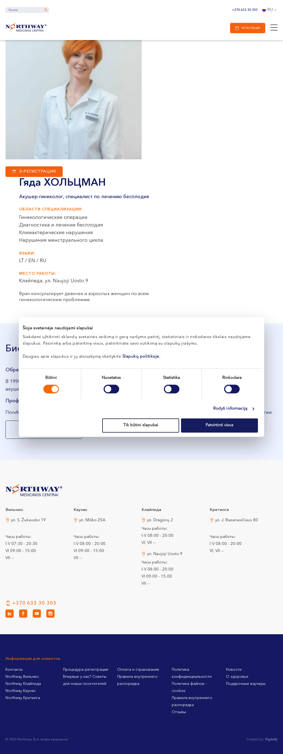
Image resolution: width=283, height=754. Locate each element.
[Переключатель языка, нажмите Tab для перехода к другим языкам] (270, 10)
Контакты (14, 670)
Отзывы (179, 712)
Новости (234, 670)
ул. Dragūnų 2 (160, 520)
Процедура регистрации (85, 670)
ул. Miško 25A (92, 520)
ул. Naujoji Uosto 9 (164, 554)
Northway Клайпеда (23, 684)
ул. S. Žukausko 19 (28, 520)
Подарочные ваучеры (246, 684)
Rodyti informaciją (230, 409)
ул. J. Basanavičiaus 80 (236, 520)
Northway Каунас (20, 691)
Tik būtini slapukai (140, 425)
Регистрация (251, 28)
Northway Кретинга (22, 698)
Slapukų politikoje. (141, 357)
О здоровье (237, 677)
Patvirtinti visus (219, 425)
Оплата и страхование (138, 670)
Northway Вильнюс (22, 677)
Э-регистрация (37, 172)
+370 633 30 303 (245, 10)
